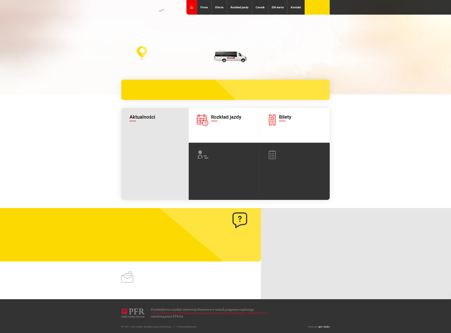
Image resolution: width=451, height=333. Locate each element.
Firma (204, 7)
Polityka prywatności (186, 326)
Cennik (260, 7)
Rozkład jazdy (239, 7)
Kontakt (296, 7)
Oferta (219, 7)
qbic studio (324, 326)
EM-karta (278, 7)
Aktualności (142, 117)
